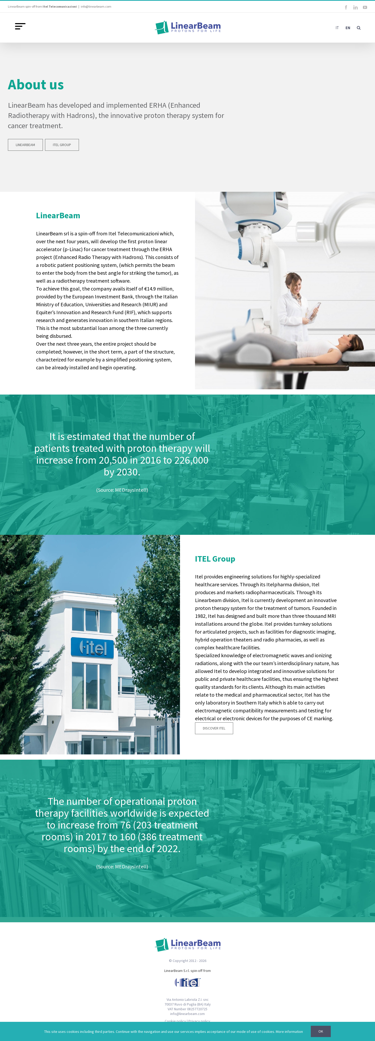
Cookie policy (175, 1021)
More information (289, 1031)
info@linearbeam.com (96, 6)
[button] (359, 28)
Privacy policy (199, 1021)
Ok (320, 1031)
